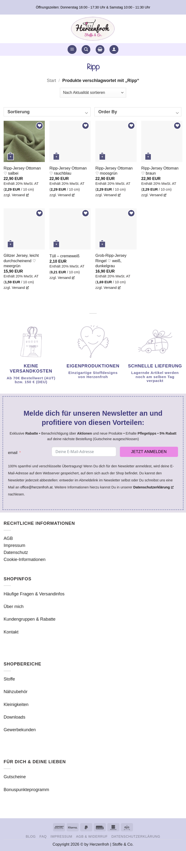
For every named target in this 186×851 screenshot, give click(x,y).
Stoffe (9, 679)
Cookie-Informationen (25, 559)
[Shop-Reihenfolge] (93, 92)
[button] (72, 49)
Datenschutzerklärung (135, 836)
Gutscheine (15, 776)
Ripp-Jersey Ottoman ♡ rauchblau (68, 170)
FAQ (43, 836)
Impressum (14, 545)
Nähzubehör (16, 691)
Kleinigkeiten (16, 704)
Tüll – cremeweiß (64, 256)
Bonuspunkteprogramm (26, 789)
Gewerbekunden (20, 729)
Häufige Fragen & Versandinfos (34, 594)
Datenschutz (16, 552)
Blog (31, 836)
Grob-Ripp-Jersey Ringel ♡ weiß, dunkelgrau (110, 260)
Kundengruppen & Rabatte (29, 619)
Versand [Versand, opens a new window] (20, 195)
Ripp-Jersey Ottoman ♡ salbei (22, 170)
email (12, 452)
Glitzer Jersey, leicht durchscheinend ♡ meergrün (21, 260)
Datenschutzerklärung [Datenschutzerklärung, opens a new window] (153, 487)
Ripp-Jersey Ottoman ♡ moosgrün (114, 170)
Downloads (14, 717)
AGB (8, 538)
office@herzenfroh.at (36, 487)
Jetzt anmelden (149, 452)
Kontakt (11, 632)
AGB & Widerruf (92, 836)
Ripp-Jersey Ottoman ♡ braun (159, 170)
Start (51, 80)
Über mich (13, 606)
